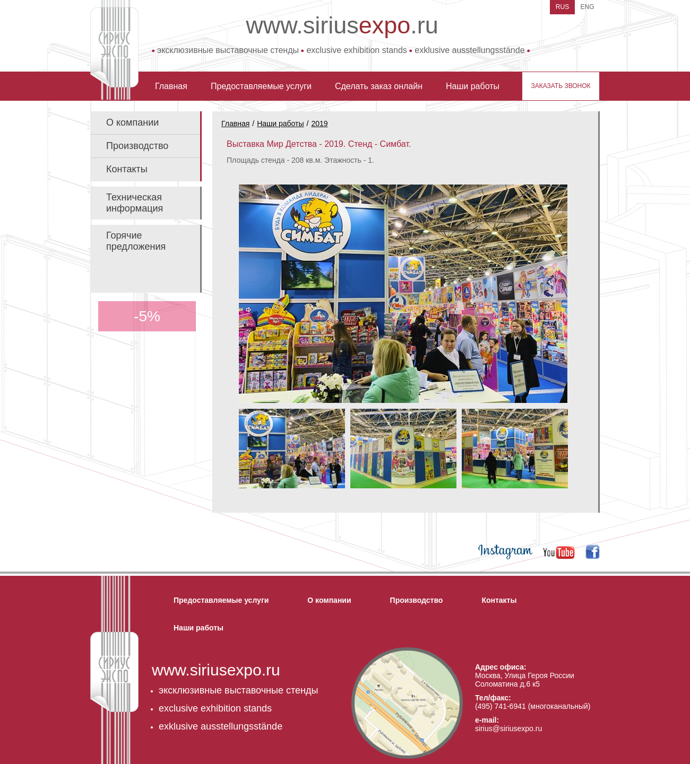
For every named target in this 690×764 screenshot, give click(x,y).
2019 (319, 123)
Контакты (127, 169)
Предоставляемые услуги (261, 86)
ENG (587, 7)
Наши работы (472, 86)
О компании (132, 122)
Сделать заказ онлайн (378, 86)
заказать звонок (560, 86)
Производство (137, 145)
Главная (171, 86)
